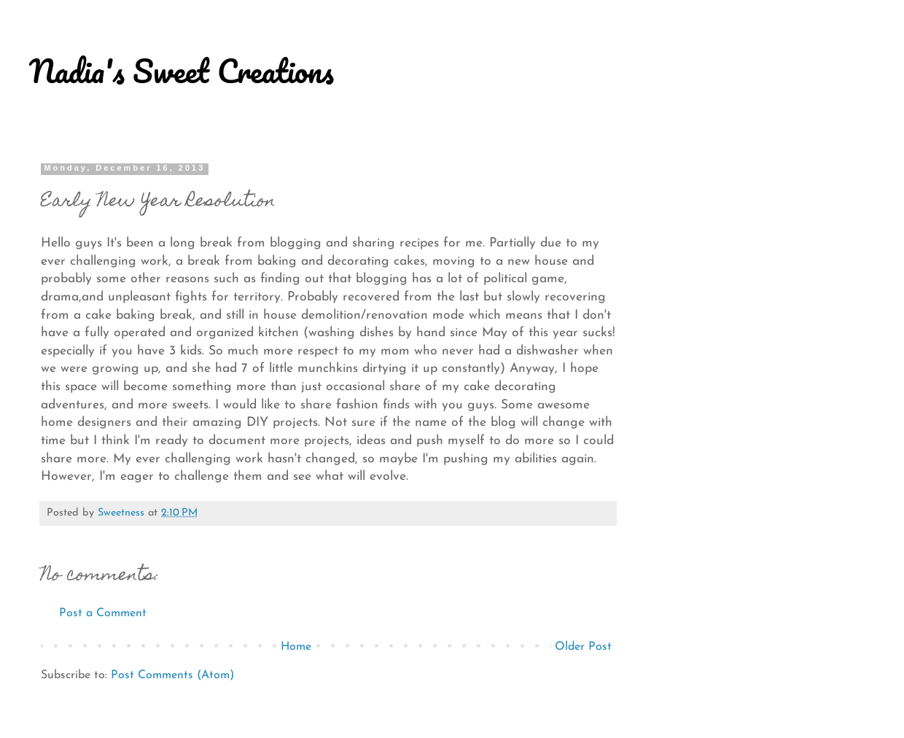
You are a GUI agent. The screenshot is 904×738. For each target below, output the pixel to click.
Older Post (583, 647)
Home (296, 647)
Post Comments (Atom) (172, 675)
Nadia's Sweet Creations (181, 70)
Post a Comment (103, 613)
